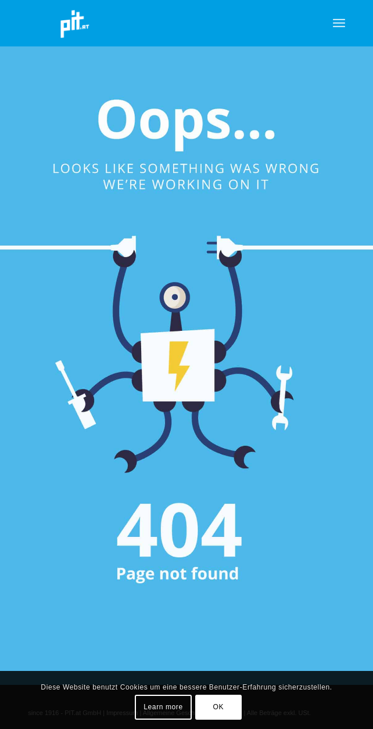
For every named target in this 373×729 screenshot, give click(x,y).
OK (218, 707)
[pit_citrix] (155, 23)
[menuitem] (339, 23)
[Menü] (339, 23)
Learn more (163, 707)
